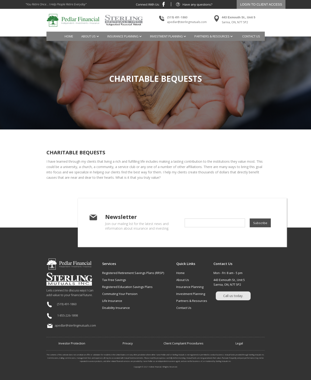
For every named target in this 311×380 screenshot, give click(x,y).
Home (69, 36)
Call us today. (233, 296)
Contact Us (183, 308)
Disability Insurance (116, 308)
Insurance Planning (189, 287)
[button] (91, 36)
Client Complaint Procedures (183, 343)
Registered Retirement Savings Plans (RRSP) (133, 273)
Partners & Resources (191, 301)
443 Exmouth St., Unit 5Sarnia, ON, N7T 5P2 (229, 282)
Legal (239, 343)
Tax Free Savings (114, 280)
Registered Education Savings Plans (127, 287)
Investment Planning (190, 294)
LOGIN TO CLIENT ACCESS (261, 4)
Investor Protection (72, 343)
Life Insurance (112, 301)
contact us (251, 36)
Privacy (128, 343)
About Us (182, 280)
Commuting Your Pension (119, 294)
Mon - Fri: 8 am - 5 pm (227, 273)
